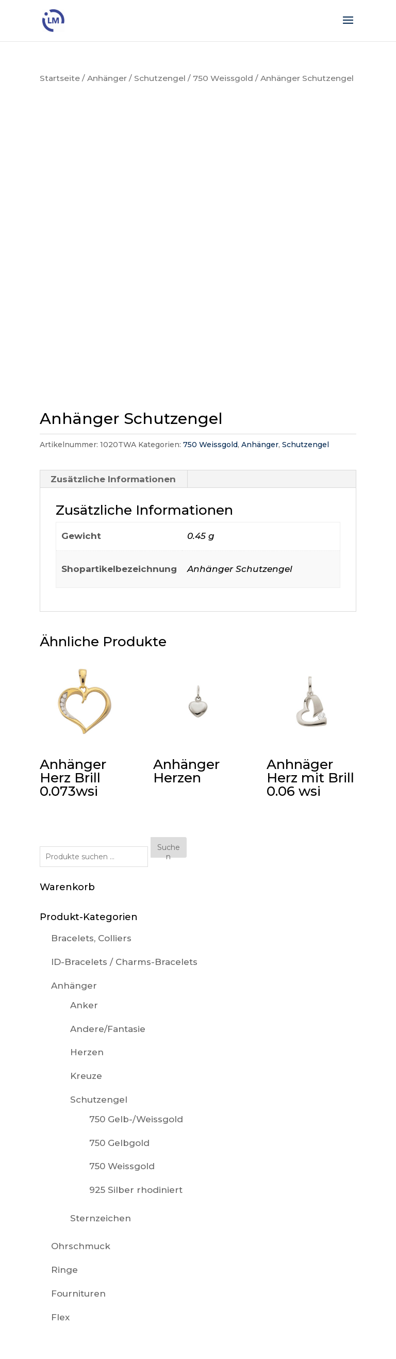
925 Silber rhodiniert (136, 1190)
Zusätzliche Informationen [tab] (113, 479)
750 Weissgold (223, 78)
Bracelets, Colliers (91, 938)
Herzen (87, 1052)
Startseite (60, 78)
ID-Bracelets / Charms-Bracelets (124, 962)
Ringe (64, 1270)
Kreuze (86, 1076)
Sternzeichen (100, 1218)
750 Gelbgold (119, 1143)
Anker (84, 1005)
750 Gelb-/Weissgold (136, 1119)
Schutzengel (160, 78)
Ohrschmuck (80, 1246)
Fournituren (78, 1293)
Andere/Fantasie (107, 1029)
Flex (60, 1317)
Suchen (168, 850)
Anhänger (107, 78)
